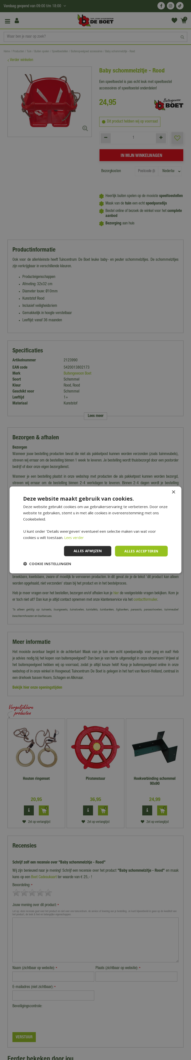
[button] (47, 564)
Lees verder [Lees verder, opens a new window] (74, 537)
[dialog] (95, 530)
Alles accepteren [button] (140, 551)
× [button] (173, 492)
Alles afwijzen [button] (85, 551)
